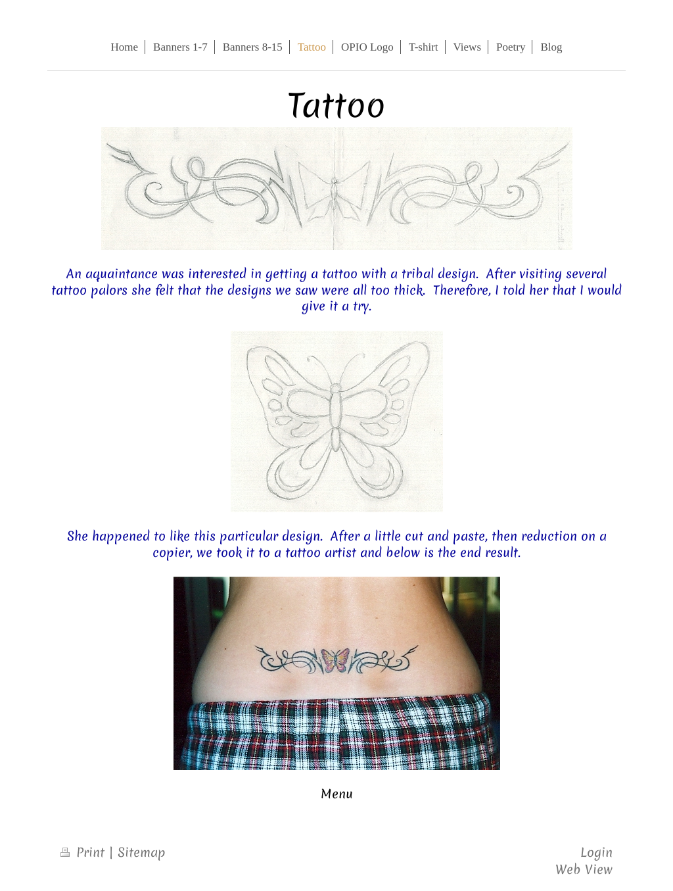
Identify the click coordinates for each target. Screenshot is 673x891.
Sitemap (142, 852)
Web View (584, 869)
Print (84, 852)
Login (596, 852)
